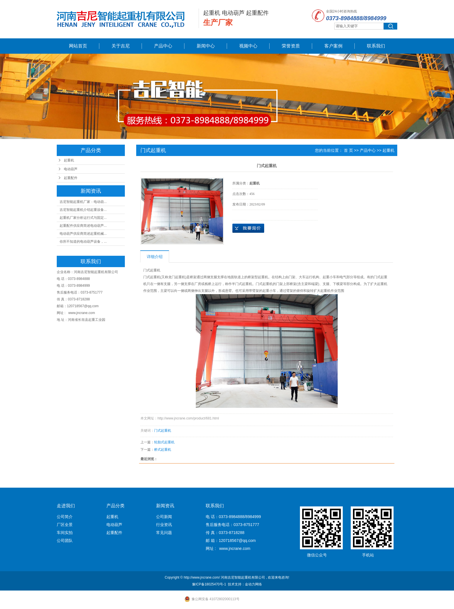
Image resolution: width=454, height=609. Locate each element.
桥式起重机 (162, 450)
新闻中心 (206, 45)
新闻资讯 (165, 505)
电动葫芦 (70, 169)
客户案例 (333, 45)
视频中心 (248, 45)
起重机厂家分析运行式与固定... (83, 218)
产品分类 (115, 505)
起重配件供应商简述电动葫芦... (83, 226)
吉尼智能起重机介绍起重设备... (83, 210)
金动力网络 (253, 584)
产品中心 (163, 45)
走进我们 (66, 505)
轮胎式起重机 (164, 442)
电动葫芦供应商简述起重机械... (83, 234)
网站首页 (78, 45)
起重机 (69, 160)
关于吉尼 (121, 45)
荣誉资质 (291, 45)
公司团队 (65, 540)
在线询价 (248, 228)
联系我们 (376, 45)
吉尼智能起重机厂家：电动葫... (83, 202)
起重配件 (70, 178)
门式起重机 (162, 431)
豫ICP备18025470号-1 (209, 584)
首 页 (348, 150)
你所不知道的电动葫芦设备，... (83, 242)
